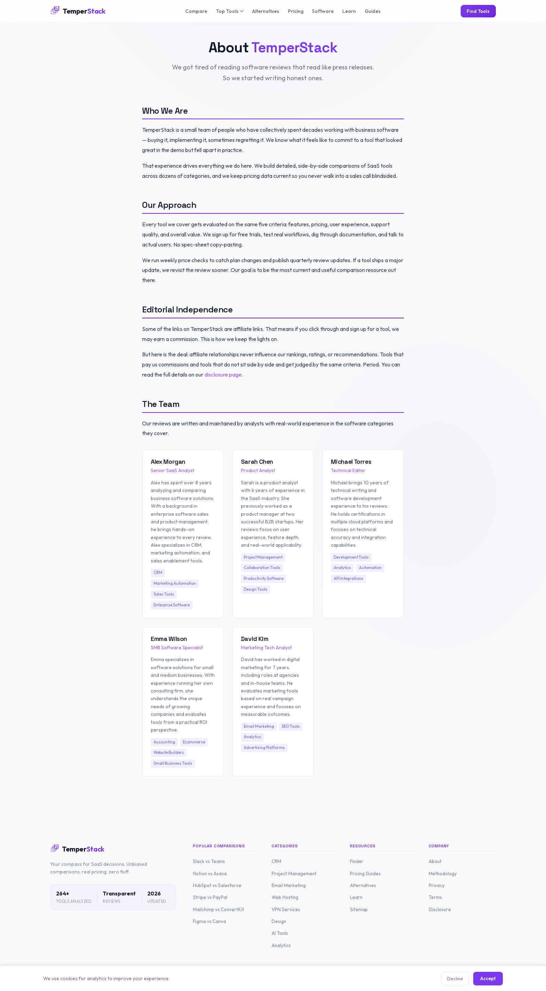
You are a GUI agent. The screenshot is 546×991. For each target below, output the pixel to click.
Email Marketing (289, 885)
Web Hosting (285, 897)
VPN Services (286, 909)
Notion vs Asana (210, 873)
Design (279, 921)
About (435, 861)
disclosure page (223, 374)
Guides (373, 11)
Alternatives (265, 11)
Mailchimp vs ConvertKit (218, 909)
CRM (276, 861)
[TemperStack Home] (78, 11)
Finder (357, 861)
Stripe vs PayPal (210, 897)
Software (323, 11)
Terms (435, 897)
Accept (488, 978)
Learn (349, 11)
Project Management (294, 873)
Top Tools (229, 11)
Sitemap (359, 909)
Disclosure (440, 909)
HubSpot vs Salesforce (217, 885)
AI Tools (280, 933)
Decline (455, 978)
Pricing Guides (365, 873)
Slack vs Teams (209, 861)
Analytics (281, 945)
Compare (196, 11)
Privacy (437, 885)
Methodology (443, 873)
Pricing (296, 11)
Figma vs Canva (209, 921)
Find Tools (478, 11)
